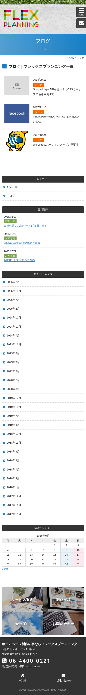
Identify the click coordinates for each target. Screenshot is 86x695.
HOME (71, 57)
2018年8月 (13, 460)
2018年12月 (14, 433)
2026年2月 (13, 281)
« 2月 (5, 568)
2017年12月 (14, 496)
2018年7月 (13, 469)
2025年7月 (13, 299)
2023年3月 (13, 362)
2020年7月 (13, 380)
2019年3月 (13, 424)
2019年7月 (13, 415)
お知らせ (12, 186)
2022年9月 (13, 371)
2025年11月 (14, 290)
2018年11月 (14, 442)
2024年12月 (14, 317)
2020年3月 (13, 389)
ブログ (11, 195)
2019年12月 (14, 398)
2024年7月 (13, 335)
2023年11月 (14, 344)
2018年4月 (13, 478)
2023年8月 (13, 353)
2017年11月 (14, 505)
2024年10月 (14, 326)
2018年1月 (13, 487)
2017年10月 (14, 514)
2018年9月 (13, 451)
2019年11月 (14, 406)
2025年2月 (13, 308)
